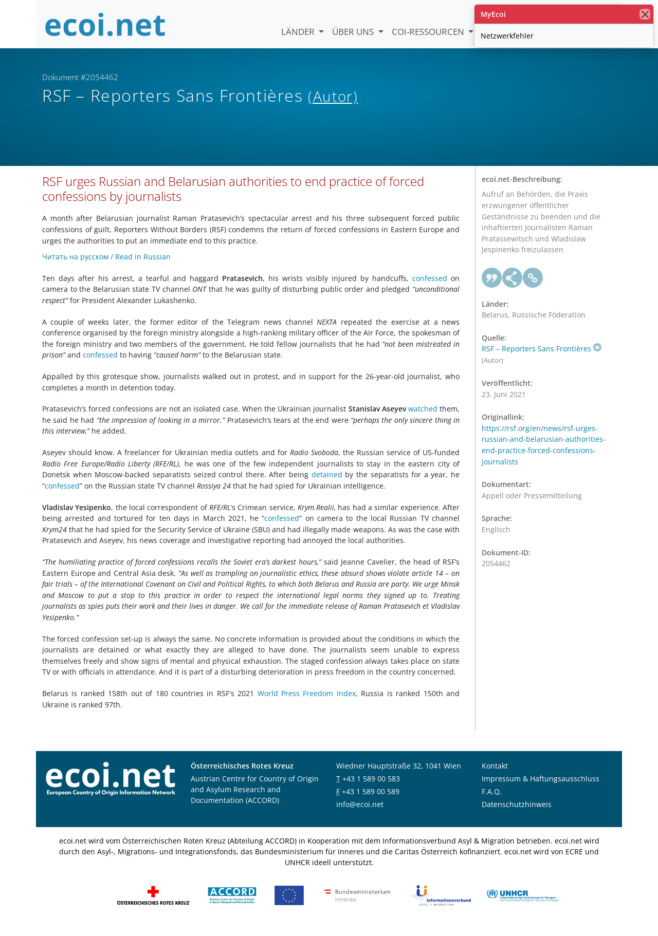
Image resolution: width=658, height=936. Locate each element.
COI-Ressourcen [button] (429, 32)
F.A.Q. (492, 800)
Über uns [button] (354, 32)
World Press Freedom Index (307, 701)
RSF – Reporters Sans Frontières (541, 357)
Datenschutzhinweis (517, 813)
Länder (299, 32)
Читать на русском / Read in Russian (106, 265)
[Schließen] (644, 14)
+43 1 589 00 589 (370, 800)
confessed (429, 286)
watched (422, 417)
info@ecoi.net (359, 813)
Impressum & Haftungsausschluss (540, 787)
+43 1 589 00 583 (371, 787)
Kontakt (495, 774)
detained (327, 483)
